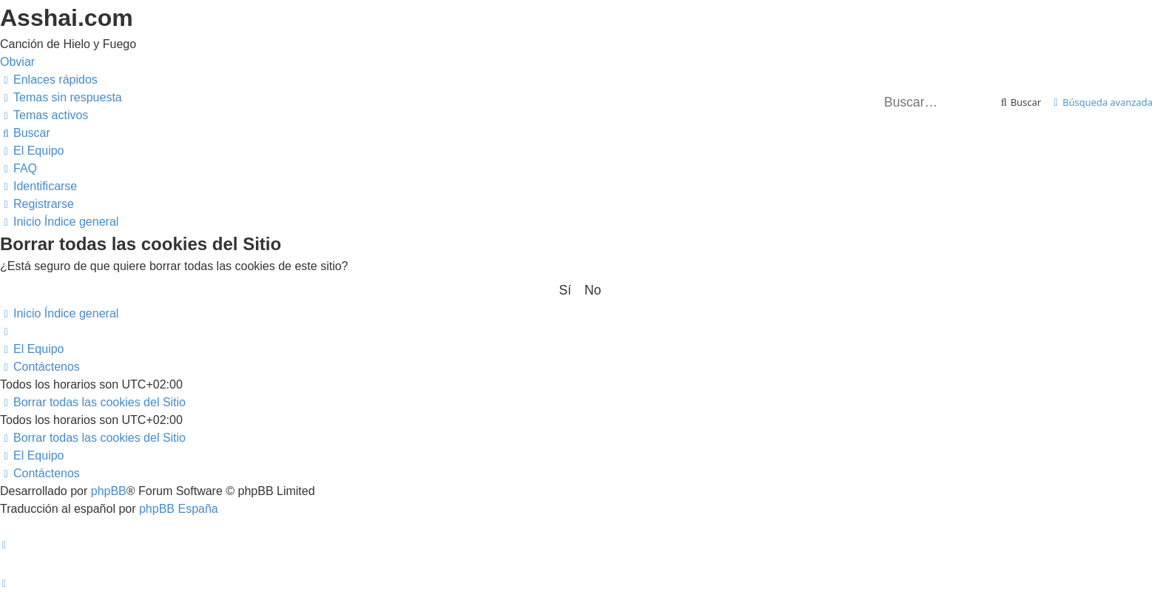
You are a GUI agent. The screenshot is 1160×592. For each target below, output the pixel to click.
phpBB (109, 491)
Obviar (17, 62)
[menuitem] (61, 97)
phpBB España (178, 508)
